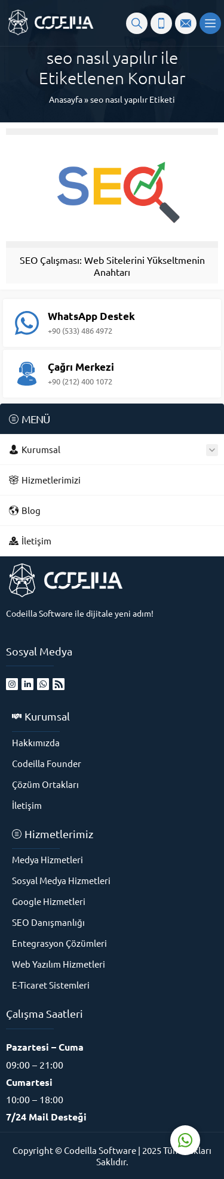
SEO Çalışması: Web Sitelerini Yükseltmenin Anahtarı (112, 266)
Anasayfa (65, 99)
